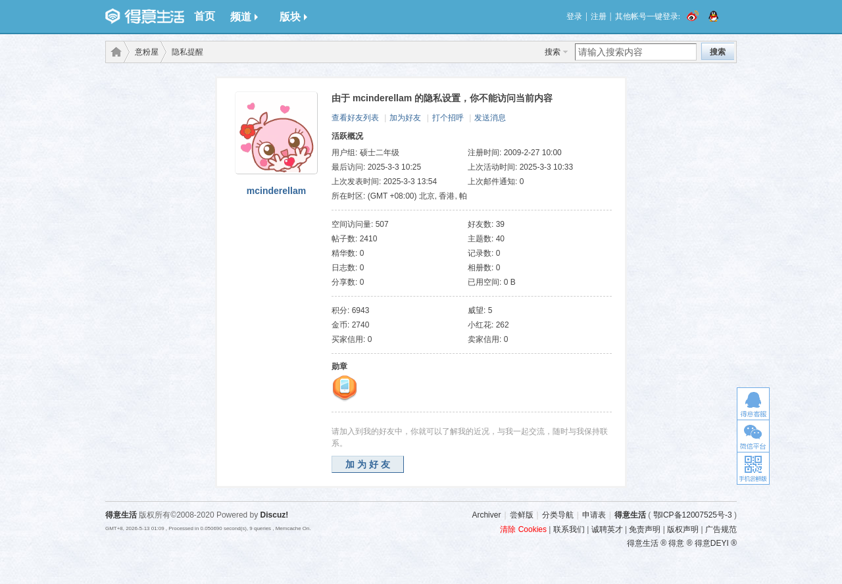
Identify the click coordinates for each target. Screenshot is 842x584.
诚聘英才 (607, 529)
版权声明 (683, 529)
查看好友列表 (355, 117)
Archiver (486, 515)
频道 (244, 16)
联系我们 (569, 529)
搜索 (552, 52)
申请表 (594, 515)
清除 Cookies (523, 529)
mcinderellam (276, 190)
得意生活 (630, 515)
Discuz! (274, 515)
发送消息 (490, 117)
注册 (599, 16)
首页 (204, 16)
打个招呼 (448, 117)
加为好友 (405, 117)
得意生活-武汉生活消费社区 (114, 51)
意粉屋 (147, 52)
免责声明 (644, 529)
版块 (293, 16)
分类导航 (558, 515)
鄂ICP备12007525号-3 (692, 515)
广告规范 (721, 529)
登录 (574, 16)
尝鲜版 (521, 515)
